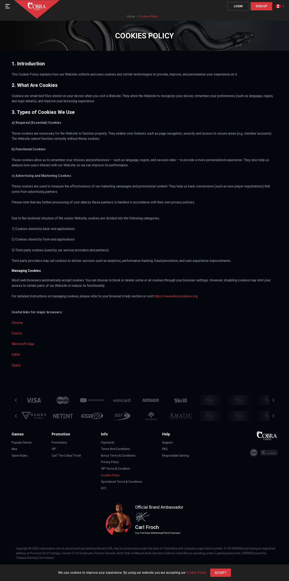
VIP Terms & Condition (115, 468)
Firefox (17, 333)
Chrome (17, 323)
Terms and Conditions (115, 449)
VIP (54, 449)
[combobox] (280, 6)
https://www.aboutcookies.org (175, 296)
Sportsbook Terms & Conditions (121, 481)
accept (221, 572)
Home (131, 16)
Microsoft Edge (23, 344)
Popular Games (22, 442)
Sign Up (261, 6)
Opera (16, 365)
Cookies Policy (110, 475)
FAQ (165, 449)
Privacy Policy (110, 462)
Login (238, 6)
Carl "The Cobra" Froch (66, 455)
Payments (107, 442)
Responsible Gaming (175, 455)
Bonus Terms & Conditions (118, 455)
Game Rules (19, 455)
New (14, 449)
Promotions (59, 442)
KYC (103, 488)
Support (167, 442)
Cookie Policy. (196, 573)
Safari (16, 354)
